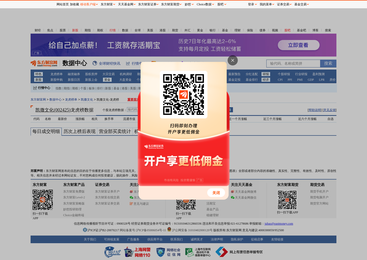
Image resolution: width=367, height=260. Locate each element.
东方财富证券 (147, 4)
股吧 (220, 4)
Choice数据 (204, 4)
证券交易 (283, 4)
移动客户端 (88, 4)
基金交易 (300, 4)
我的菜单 (266, 4)
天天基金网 (125, 4)
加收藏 (74, 4)
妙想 (188, 4)
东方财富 (107, 4)
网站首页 (63, 4)
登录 (251, 4)
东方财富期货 (170, 4)
